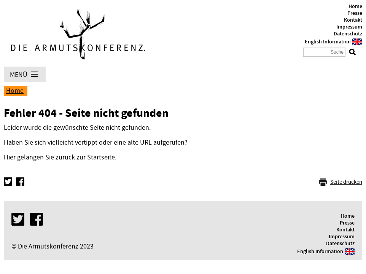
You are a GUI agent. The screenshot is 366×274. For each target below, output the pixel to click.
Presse (354, 13)
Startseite (101, 157)
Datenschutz (348, 33)
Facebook (20, 181)
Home (355, 6)
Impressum (349, 27)
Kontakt (353, 20)
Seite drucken (346, 182)
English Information (328, 41)
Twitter (8, 181)
